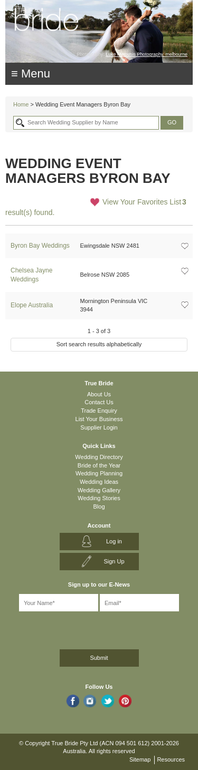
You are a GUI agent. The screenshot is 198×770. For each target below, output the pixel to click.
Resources (171, 759)
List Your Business (99, 419)
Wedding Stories (99, 498)
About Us (99, 394)
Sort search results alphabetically (99, 344)
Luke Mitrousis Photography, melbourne (146, 54)
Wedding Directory (98, 457)
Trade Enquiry (99, 410)
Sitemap (139, 759)
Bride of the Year (99, 465)
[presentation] (61, 628)
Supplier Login (98, 427)
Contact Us (98, 402)
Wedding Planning (99, 473)
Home (21, 104)
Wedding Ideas (99, 482)
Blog (99, 506)
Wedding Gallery (99, 490)
